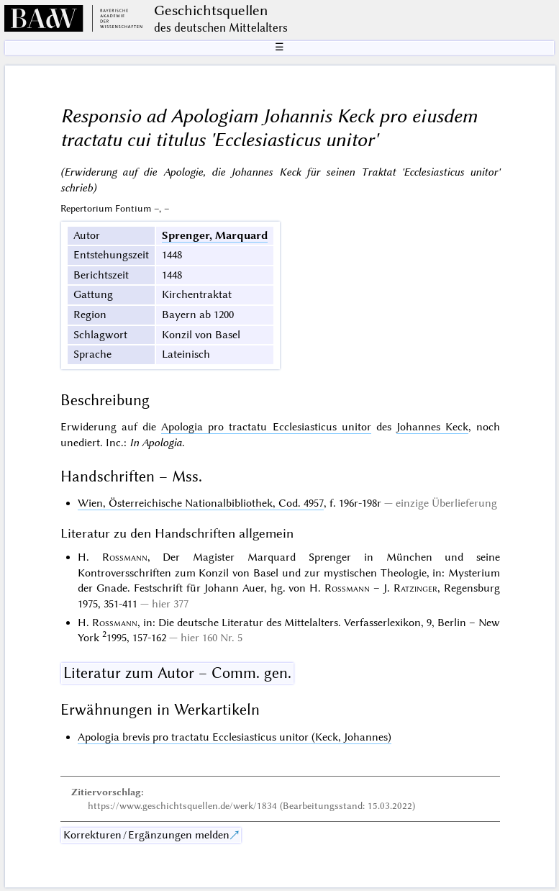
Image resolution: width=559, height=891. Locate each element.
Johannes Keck (432, 426)
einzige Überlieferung (446, 503)
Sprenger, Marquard (215, 235)
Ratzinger (415, 588)
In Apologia (155, 442)
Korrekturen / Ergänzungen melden (146, 834)
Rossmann (124, 557)
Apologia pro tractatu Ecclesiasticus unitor (266, 426)
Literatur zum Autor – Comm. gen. (177, 673)
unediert (80, 442)
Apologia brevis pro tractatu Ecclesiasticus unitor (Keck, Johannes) (234, 737)
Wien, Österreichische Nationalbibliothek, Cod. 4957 (201, 503)
